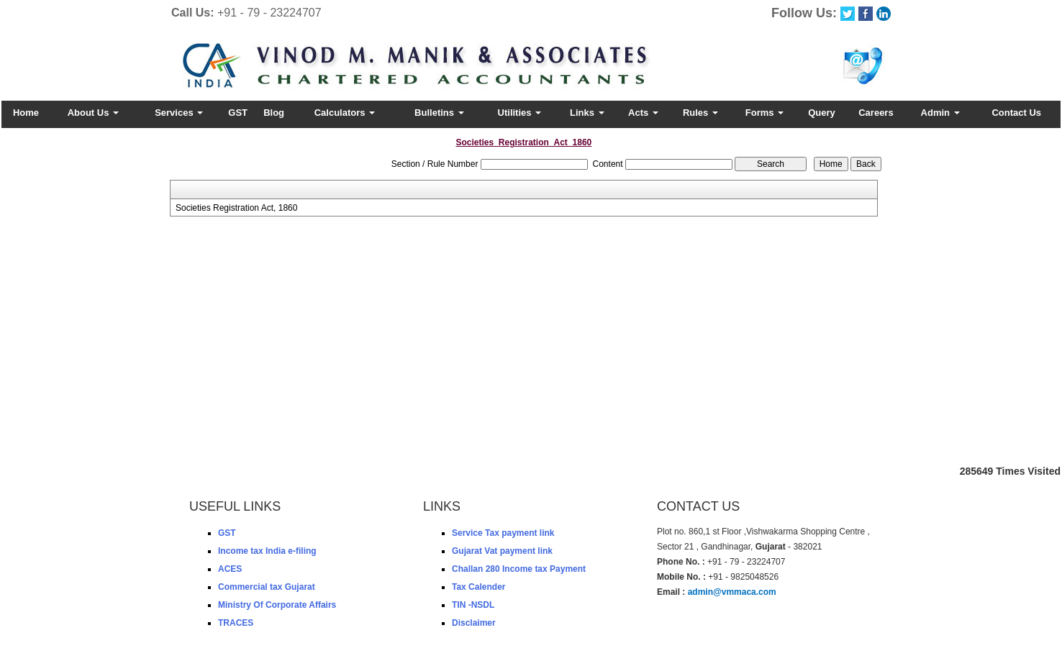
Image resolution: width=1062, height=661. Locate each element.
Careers (875, 112)
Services (179, 112)
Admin (940, 112)
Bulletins (439, 112)
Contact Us (1016, 112)
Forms (764, 112)
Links (587, 112)
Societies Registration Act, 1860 (236, 208)
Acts (643, 112)
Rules (700, 112)
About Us (93, 112)
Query (821, 112)
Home (26, 112)
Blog (273, 112)
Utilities (520, 112)
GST (238, 112)
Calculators (344, 112)
